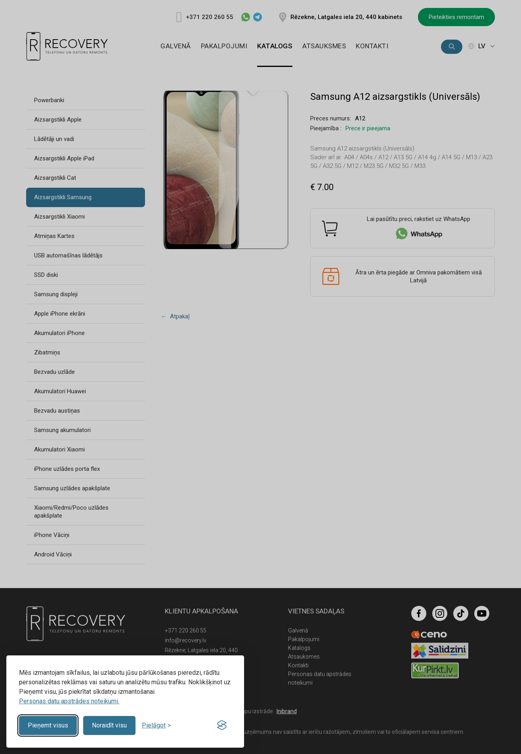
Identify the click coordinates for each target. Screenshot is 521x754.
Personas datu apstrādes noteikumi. (69, 701)
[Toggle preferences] (156, 725)
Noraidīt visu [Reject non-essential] (109, 725)
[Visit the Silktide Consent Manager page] (221, 725)
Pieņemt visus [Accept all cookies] (48, 725)
